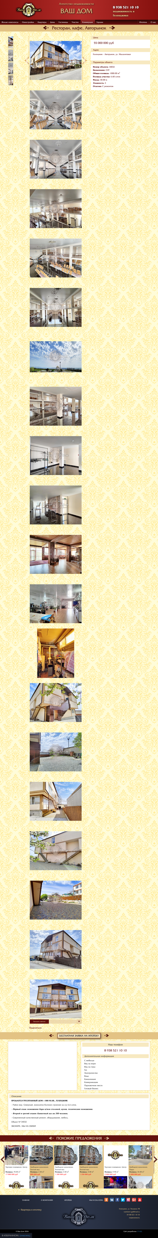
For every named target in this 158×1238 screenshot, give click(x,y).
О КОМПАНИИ (47, 1200)
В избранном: (11, 1235)
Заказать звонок (39, 1021)
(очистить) (25, 1235)
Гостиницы (63, 22)
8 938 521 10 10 (115, 1050)
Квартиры (42, 22)
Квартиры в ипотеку (31, 1209)
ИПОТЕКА (68, 1200)
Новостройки (28, 22)
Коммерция (87, 22)
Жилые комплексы (9, 22)
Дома (52, 22)
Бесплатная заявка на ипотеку (79, 1035)
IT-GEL (139, 1231)
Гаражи (100, 22)
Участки (75, 22)
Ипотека (143, 22)
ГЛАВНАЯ (25, 1200)
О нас (153, 22)
